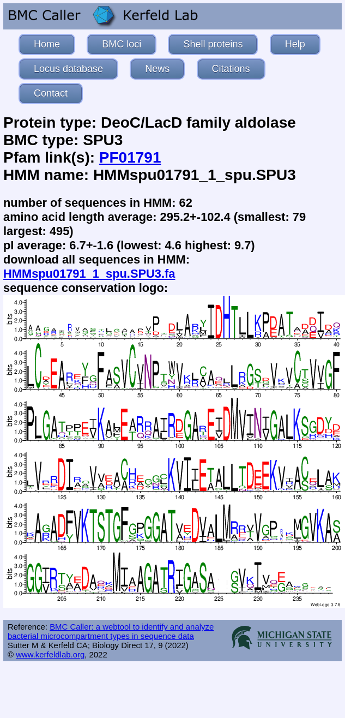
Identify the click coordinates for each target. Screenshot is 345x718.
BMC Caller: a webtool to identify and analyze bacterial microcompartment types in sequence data (111, 631)
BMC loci (121, 44)
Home (47, 44)
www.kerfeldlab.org (50, 654)
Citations (231, 68)
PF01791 (130, 157)
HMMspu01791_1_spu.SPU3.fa (89, 273)
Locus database (68, 68)
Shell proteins (213, 44)
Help (295, 44)
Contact (51, 93)
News (157, 68)
